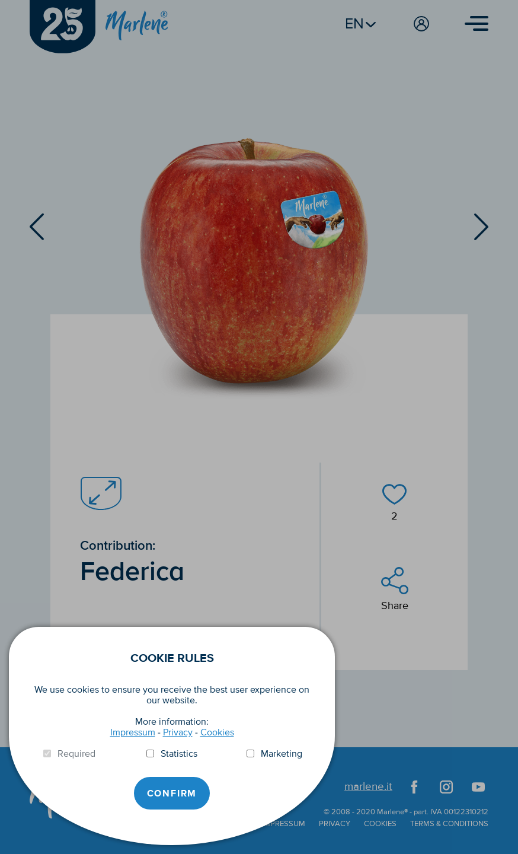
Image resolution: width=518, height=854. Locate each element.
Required (76, 753)
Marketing (281, 753)
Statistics (179, 753)
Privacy (178, 732)
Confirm (172, 793)
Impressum (132, 732)
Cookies (217, 732)
